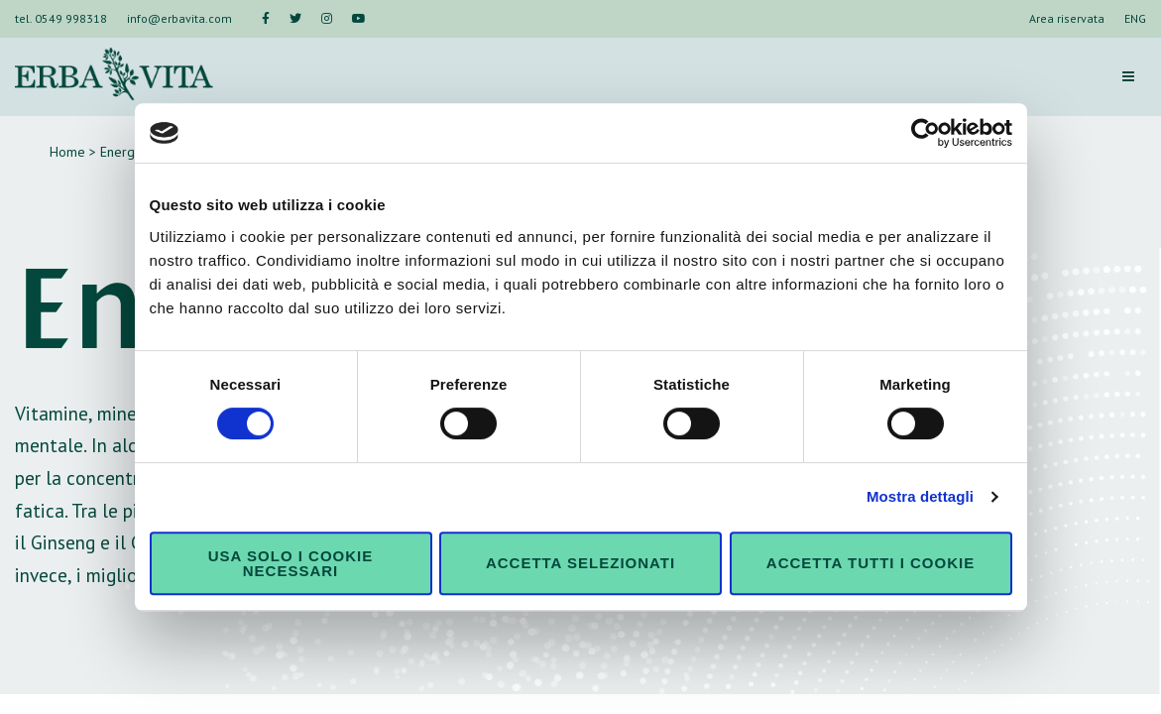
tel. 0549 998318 (61, 18)
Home (67, 152)
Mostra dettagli (920, 496)
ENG (1135, 18)
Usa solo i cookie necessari (290, 563)
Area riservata (1066, 18)
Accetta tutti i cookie (870, 562)
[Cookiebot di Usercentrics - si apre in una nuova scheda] (925, 133)
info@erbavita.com (179, 18)
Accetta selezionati (580, 562)
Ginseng (63, 542)
